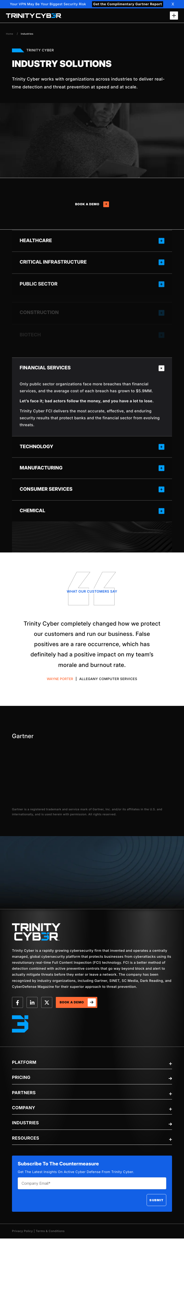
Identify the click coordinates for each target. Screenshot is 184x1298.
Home (9, 33)
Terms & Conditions (50, 1231)
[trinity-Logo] (36, 932)
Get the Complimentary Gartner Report (127, 4)
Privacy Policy (22, 1231)
